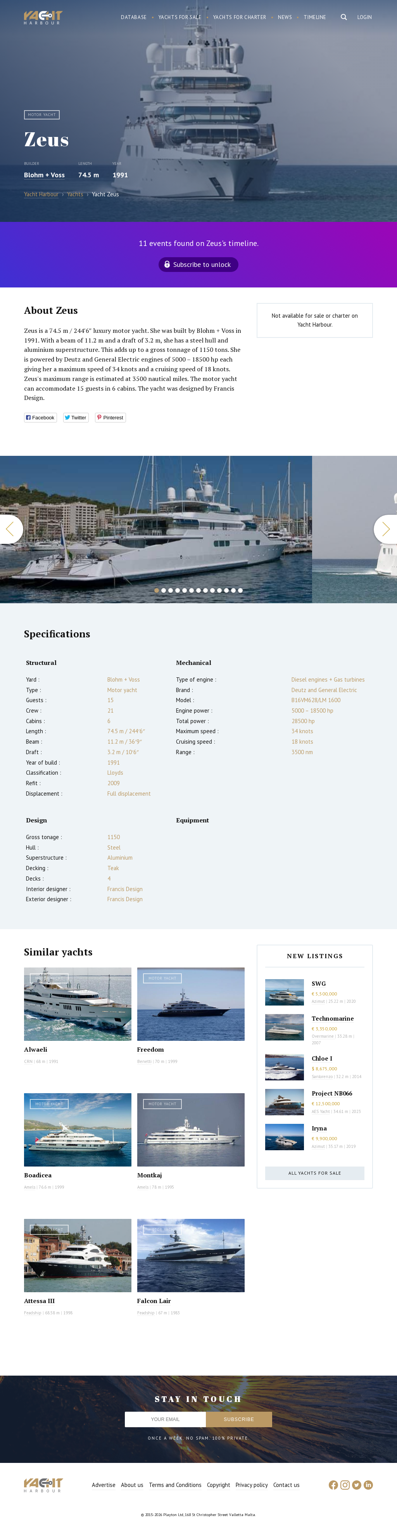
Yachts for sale (180, 17)
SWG (319, 983)
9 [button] (212, 590)
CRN (28, 1061)
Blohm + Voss (44, 174)
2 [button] (163, 590)
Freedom (150, 1049)
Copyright (218, 1485)
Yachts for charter (240, 17)
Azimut (318, 1001)
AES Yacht (321, 1111)
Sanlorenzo (322, 1076)
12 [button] (233, 590)
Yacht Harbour (43, 18)
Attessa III (39, 1300)
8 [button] (205, 590)
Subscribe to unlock (202, 264)
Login (364, 17)
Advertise (104, 1485)
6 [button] (191, 590)
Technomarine (333, 1018)
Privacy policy (252, 1485)
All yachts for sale (314, 1173)
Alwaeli (35, 1049)
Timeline (315, 17)
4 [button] (177, 590)
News (285, 17)
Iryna (319, 1128)
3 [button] (170, 590)
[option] (156, 529)
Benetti (144, 1061)
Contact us (286, 1485)
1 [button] (156, 590)
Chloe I (322, 1058)
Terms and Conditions (175, 1485)
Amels (29, 1187)
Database (134, 17)
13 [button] (240, 590)
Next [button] (385, 529)
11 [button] (226, 590)
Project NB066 (332, 1093)
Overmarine (323, 1036)
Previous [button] (11, 529)
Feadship (32, 1312)
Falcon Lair (154, 1300)
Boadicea (38, 1175)
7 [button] (198, 590)
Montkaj (149, 1175)
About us (132, 1485)
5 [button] (184, 590)
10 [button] (219, 590)
